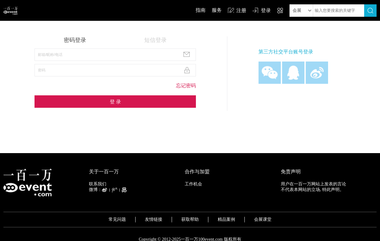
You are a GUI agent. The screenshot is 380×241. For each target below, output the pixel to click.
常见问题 (117, 219)
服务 (217, 10)
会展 (297, 10)
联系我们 (97, 184)
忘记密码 (186, 85)
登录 (266, 10)
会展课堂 (262, 219)
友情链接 (153, 219)
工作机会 (193, 184)
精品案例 (226, 219)
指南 (201, 10)
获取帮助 (190, 219)
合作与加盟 (197, 171)
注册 (241, 10)
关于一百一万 (104, 171)
